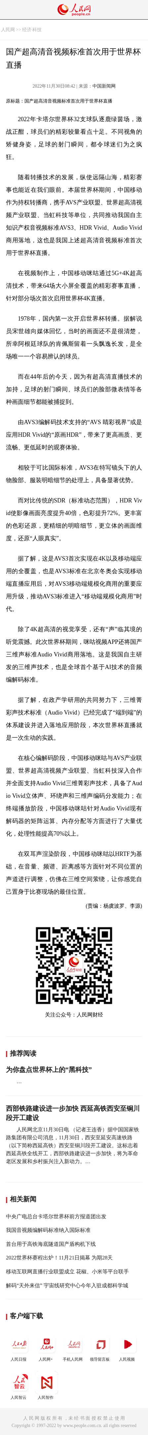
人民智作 (46, 1385)
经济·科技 (32, 29)
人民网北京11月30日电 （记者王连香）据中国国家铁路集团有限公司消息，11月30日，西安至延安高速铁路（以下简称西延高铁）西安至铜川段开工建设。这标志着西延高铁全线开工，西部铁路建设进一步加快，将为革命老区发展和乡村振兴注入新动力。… (72, 1145)
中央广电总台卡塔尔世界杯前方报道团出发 (56, 1216)
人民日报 (19, 1347)
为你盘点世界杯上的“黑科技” (49, 1069)
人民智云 (19, 1385)
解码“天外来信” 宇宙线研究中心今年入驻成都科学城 (67, 1285)
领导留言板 (100, 1347)
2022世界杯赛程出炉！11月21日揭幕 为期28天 (59, 1257)
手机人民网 (73, 1347)
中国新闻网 (104, 86)
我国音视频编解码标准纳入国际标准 (48, 1230)
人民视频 (127, 1347)
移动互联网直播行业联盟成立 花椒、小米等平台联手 (67, 1271)
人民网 (8, 29)
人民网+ (46, 1347)
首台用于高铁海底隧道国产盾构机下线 (51, 1244)
